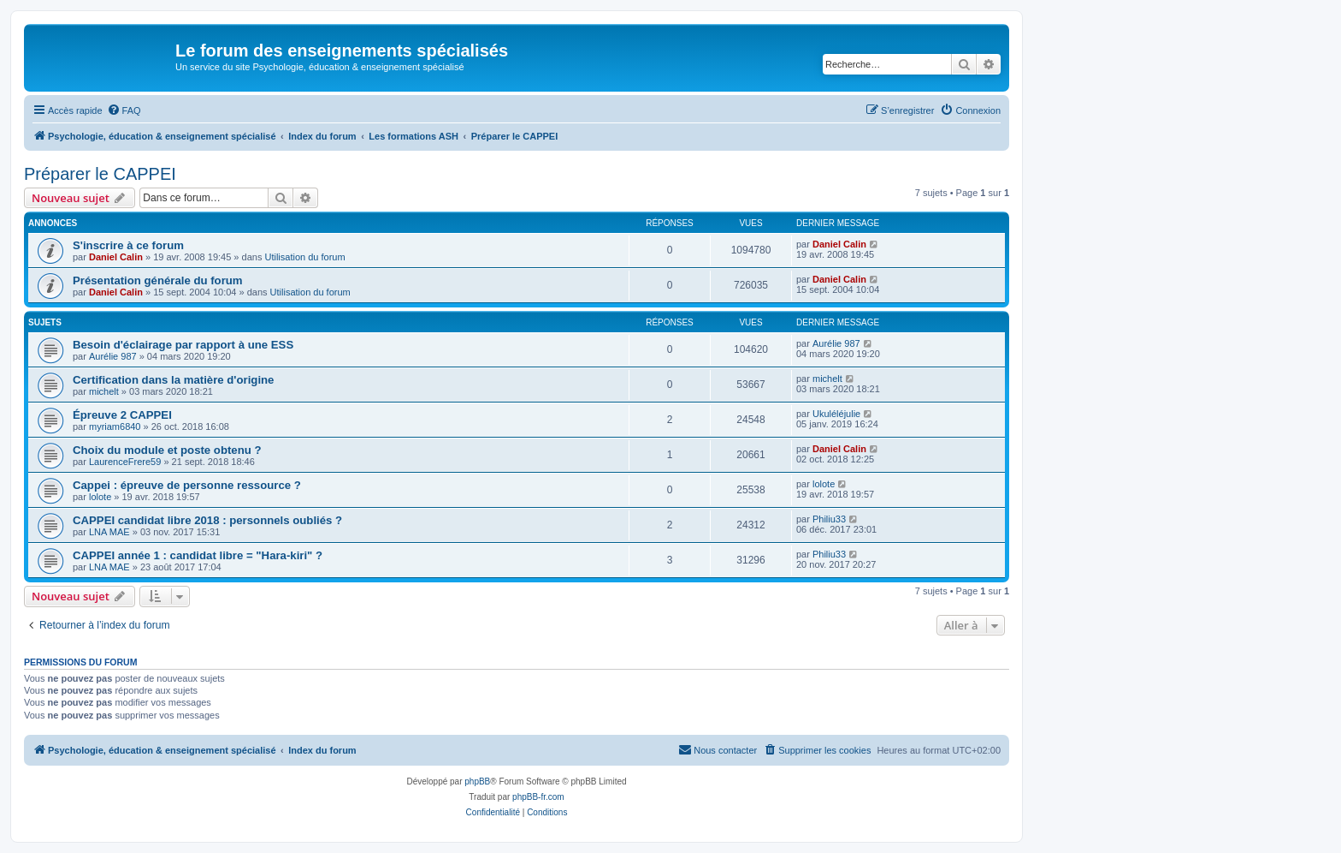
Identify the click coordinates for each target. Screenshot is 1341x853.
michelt (104, 391)
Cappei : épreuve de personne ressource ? (187, 485)
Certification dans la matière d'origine (173, 379)
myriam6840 (115, 426)
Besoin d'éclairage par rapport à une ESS (183, 344)
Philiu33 (829, 519)
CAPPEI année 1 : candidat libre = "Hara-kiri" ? (197, 555)
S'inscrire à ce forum (128, 245)
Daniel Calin (116, 257)
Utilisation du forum (304, 257)
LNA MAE (109, 532)
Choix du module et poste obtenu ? (167, 450)
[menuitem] (124, 110)
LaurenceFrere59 (125, 461)
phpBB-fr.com (538, 797)
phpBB (477, 781)
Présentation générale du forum (158, 280)
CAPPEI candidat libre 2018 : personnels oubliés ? (207, 520)
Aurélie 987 (113, 356)
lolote (100, 497)
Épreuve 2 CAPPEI (122, 415)
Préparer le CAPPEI (100, 173)
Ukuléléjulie (836, 414)
